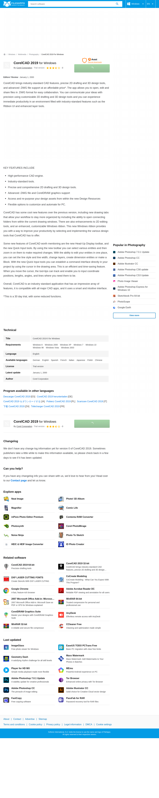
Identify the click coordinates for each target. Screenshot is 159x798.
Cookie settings (104, 724)
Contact (17, 719)
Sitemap (43, 719)
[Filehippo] (14, 4)
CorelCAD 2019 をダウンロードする (21, 401)
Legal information (73, 724)
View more (134, 315)
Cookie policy (35, 724)
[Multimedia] (22, 54)
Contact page (19, 480)
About (6, 719)
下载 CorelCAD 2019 (14, 406)
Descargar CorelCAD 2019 (16, 396)
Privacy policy (53, 724)
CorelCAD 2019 (35, 63)
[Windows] (11, 54)
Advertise (30, 719)
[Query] (75, 4)
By (23, 68)
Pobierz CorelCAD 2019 (58, 401)
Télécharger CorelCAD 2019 (45, 406)
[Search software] (117, 4)
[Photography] (34, 54)
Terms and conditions (14, 724)
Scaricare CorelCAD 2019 (90, 401)
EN (150, 4)
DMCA (89, 724)
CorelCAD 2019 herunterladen (52, 396)
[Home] (4, 54)
